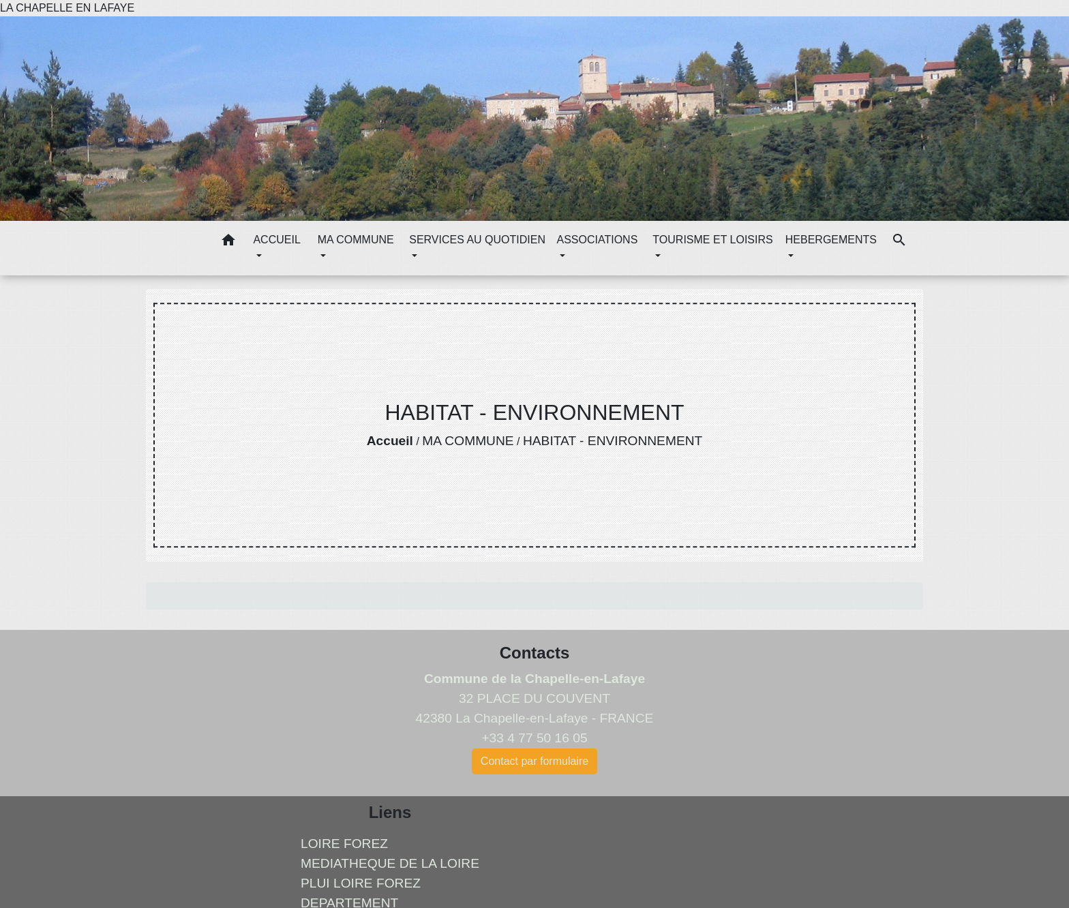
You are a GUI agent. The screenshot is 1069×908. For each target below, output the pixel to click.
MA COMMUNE (467, 441)
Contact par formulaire (534, 761)
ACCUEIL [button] (276, 239)
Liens (390, 812)
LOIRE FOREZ (344, 843)
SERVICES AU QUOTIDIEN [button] (477, 239)
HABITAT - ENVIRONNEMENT (612, 441)
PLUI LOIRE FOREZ (361, 883)
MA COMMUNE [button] (356, 239)
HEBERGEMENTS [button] (831, 239)
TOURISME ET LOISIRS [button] (712, 239)
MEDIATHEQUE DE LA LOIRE (390, 863)
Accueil (390, 441)
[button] (228, 242)
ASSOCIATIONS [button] (596, 239)
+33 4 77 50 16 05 (534, 738)
